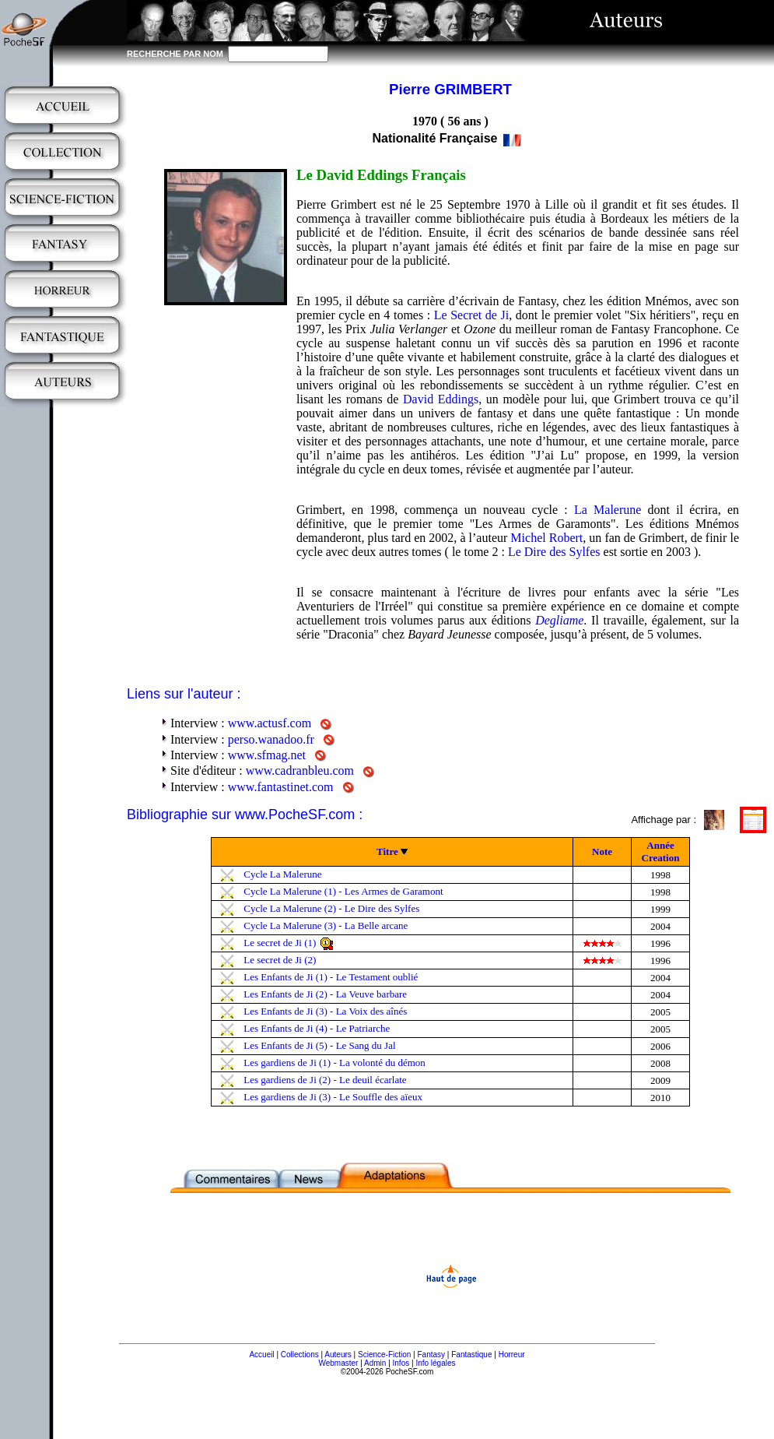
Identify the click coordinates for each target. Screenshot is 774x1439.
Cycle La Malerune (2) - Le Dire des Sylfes (331, 908)
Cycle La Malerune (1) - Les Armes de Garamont (343, 891)
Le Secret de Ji (471, 315)
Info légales (435, 1363)
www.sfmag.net (267, 755)
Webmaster (338, 1363)
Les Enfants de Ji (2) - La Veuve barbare (325, 994)
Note (602, 851)
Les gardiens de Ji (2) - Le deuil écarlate (324, 1079)
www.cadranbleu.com (300, 770)
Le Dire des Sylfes (554, 551)
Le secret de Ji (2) (279, 960)
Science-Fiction (384, 1354)
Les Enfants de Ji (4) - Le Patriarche (316, 1028)
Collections (300, 1354)
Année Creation (661, 851)
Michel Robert (546, 537)
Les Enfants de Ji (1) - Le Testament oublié (330, 977)
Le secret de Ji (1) (279, 942)
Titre (387, 851)
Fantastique (471, 1354)
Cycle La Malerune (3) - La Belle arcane (325, 925)
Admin (375, 1363)
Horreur (512, 1354)
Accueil (261, 1354)
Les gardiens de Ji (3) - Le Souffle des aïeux (332, 1097)
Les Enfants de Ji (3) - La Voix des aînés (325, 1011)
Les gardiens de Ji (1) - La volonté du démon (334, 1062)
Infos (401, 1363)
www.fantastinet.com (281, 786)
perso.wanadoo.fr (271, 739)
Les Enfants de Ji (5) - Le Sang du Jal (319, 1045)
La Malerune (607, 509)
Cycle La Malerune (282, 874)
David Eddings (440, 399)
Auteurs (337, 1354)
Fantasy (432, 1354)
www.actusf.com (269, 723)
